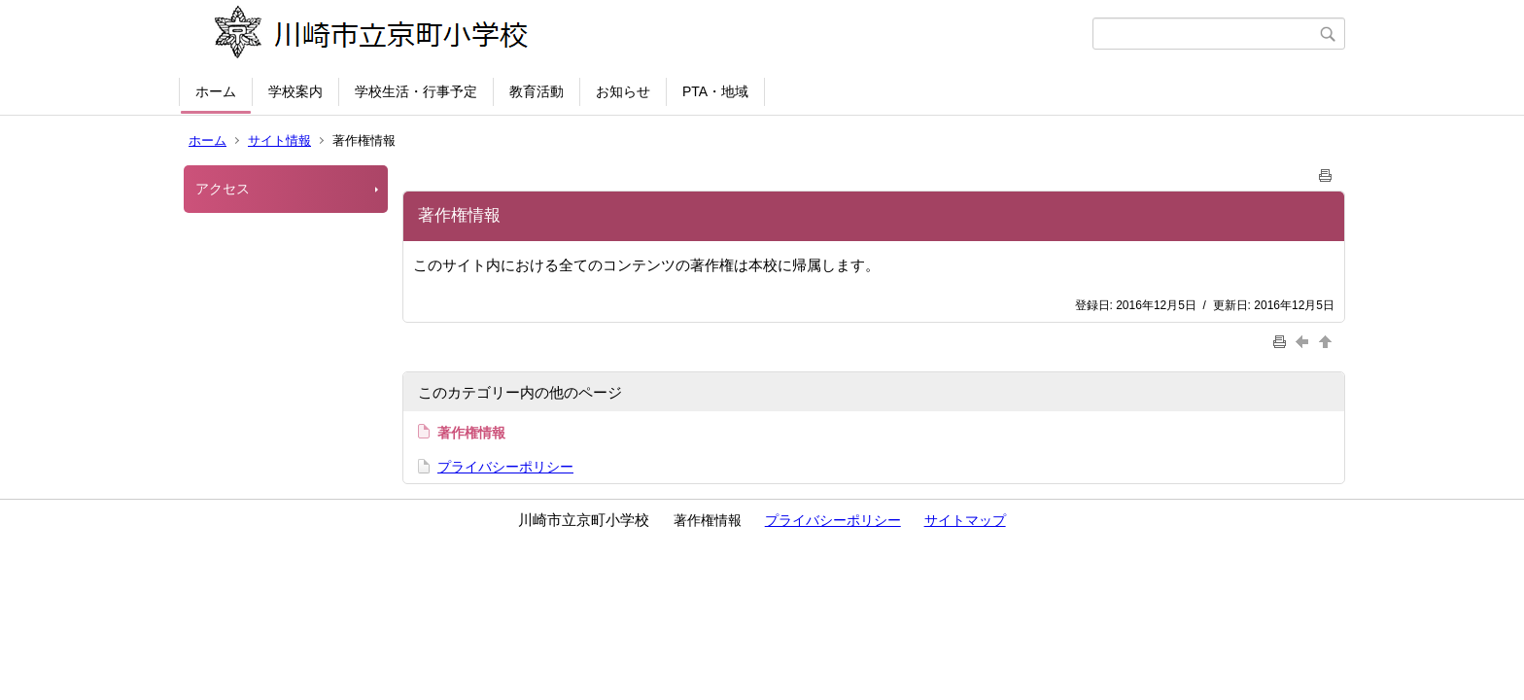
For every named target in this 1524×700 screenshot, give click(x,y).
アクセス (222, 188)
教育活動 (536, 91)
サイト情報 (279, 140)
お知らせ (623, 91)
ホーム (215, 91)
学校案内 (295, 91)
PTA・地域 (715, 91)
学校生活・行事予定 (416, 91)
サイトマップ (965, 520)
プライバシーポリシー (505, 466)
